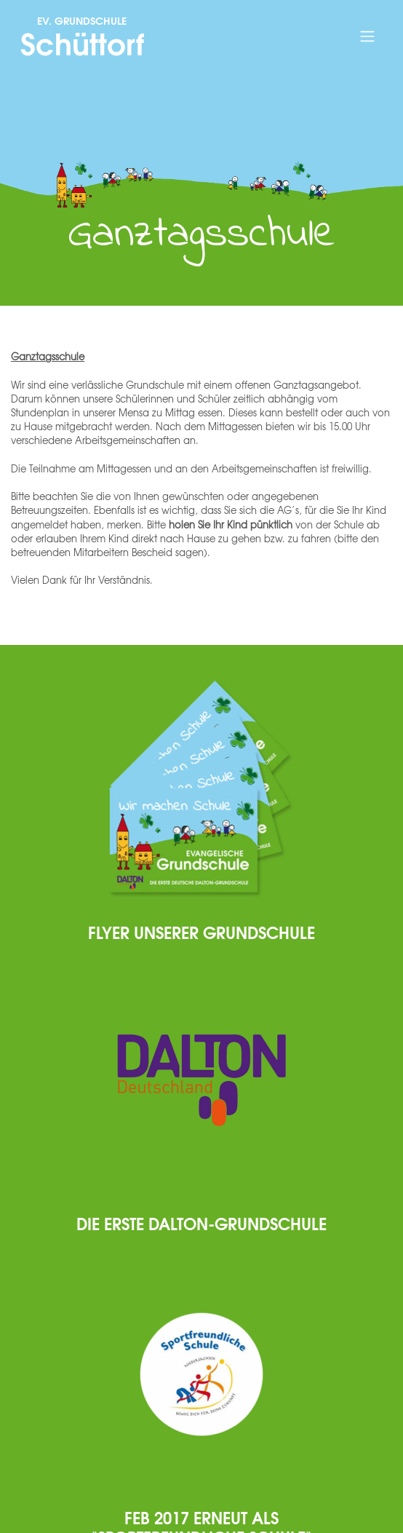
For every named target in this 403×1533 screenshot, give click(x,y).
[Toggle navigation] (367, 36)
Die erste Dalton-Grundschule (201, 1223)
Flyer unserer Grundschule (201, 931)
